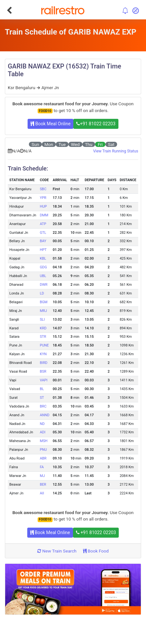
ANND (45, 415)
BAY (43, 241)
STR (43, 337)
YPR (43, 198)
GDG (43, 267)
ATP (43, 224)
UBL (43, 276)
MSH (44, 441)
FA (42, 467)
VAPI (43, 380)
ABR (43, 458)
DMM (44, 215)
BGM (44, 302)
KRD (43, 328)
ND (42, 424)
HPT (43, 250)
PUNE (44, 345)
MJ (42, 476)
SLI (42, 319)
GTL (43, 233)
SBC (43, 189)
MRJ (43, 311)
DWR (44, 285)
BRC (43, 406)
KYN (43, 354)
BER (43, 484)
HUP (43, 206)
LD (42, 293)
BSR (43, 371)
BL (42, 389)
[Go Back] (9, 10)
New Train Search (57, 550)
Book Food (96, 550)
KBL (43, 258)
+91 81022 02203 (95, 123)
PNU (43, 450)
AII (42, 493)
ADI (42, 432)
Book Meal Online (50, 123)
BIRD (44, 363)
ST (42, 398)
